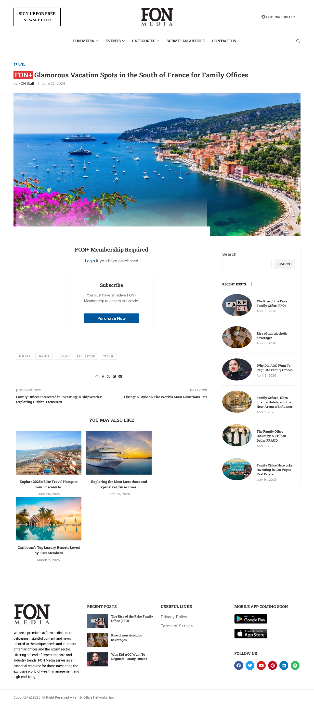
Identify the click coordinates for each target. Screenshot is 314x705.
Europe (24, 356)
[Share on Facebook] (103, 376)
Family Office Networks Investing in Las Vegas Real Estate (275, 469)
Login (90, 260)
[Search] (298, 41)
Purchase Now (111, 318)
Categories (143, 40)
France (44, 356)
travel (108, 356)
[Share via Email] (120, 376)
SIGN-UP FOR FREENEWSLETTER (37, 17)
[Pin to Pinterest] (114, 376)
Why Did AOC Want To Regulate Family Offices (275, 367)
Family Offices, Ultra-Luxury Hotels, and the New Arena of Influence (275, 402)
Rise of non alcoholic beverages (272, 335)
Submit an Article (186, 40)
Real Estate (86, 356)
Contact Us (224, 40)
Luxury (63, 356)
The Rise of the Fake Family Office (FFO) (272, 303)
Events (113, 40)
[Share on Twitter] (108, 376)
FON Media (83, 40)
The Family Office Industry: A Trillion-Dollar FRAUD (272, 435)
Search (229, 254)
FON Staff (26, 83)
